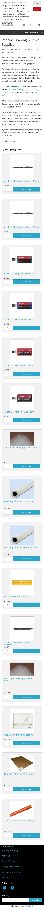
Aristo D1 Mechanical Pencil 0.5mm (21, 181)
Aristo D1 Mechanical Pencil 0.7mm (21, 227)
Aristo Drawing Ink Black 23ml (19, 411)
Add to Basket (26, 189)
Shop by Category (33, 32)
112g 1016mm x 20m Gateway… (20, 820)
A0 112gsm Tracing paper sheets (20, 447)
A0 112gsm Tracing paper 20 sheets (18, 679)
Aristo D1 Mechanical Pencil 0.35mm (18, 643)
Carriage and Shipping (11, 872)
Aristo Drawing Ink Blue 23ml (19, 319)
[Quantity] (8, 189)
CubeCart (29, 906)
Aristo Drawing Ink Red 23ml (18, 365)
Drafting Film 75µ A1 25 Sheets (19, 773)
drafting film (21, 89)
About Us (6, 855)
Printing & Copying (10, 850)
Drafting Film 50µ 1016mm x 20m (21, 501)
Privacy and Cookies (10, 866)
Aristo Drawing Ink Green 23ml (19, 273)
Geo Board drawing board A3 (18, 734)
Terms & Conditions (10, 861)
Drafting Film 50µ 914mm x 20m (20, 547)
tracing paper (11, 89)
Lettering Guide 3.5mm (16, 596)
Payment (6, 877)
